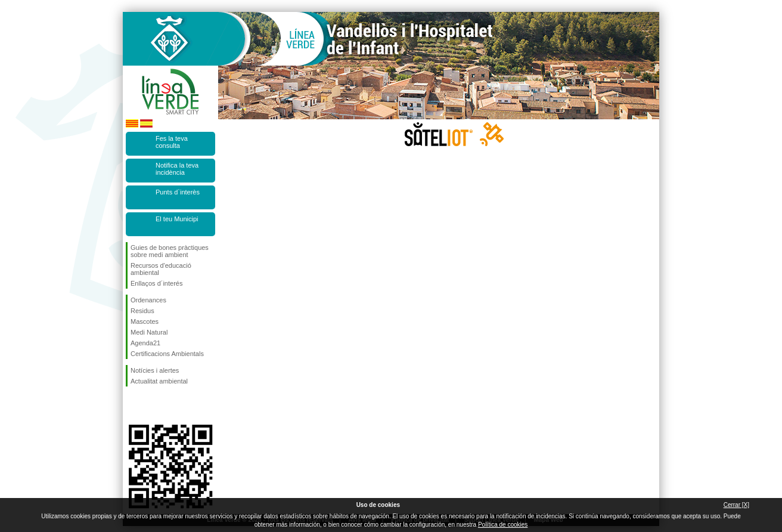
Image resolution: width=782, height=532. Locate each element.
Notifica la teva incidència (177, 169)
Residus (142, 310)
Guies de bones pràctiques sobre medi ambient (170, 251)
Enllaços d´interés (156, 283)
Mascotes (145, 321)
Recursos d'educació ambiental (161, 269)
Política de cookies (502, 524)
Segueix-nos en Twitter (152, 405)
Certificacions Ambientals (167, 353)
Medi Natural (149, 332)
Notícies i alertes (155, 370)
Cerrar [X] (736, 505)
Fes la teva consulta (172, 142)
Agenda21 (145, 343)
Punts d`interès (178, 192)
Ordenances (148, 300)
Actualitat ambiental (159, 381)
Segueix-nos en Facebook (133, 405)
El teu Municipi (177, 218)
